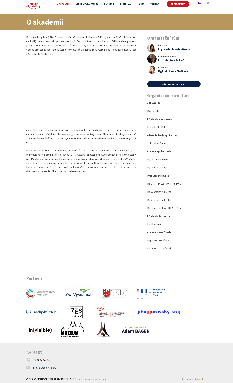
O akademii (62, 3)
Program (126, 3)
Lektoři (109, 3)
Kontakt (155, 3)
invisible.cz (201, 379)
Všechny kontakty (174, 84)
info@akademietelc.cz (45, 367)
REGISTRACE (178, 4)
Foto (140, 3)
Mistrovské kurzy (86, 3)
